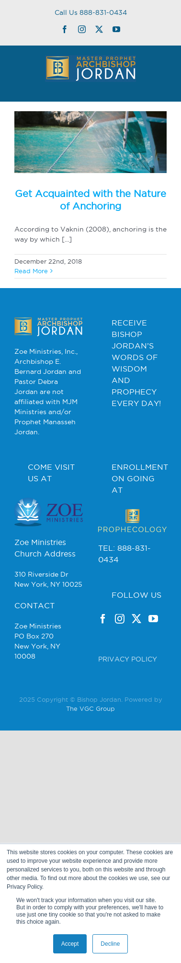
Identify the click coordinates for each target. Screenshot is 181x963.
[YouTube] (153, 619)
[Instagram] (119, 619)
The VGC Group (90, 708)
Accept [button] (70, 943)
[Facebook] (103, 619)
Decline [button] (110, 943)
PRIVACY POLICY (127, 659)
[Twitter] (136, 619)
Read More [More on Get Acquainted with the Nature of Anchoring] (31, 270)
